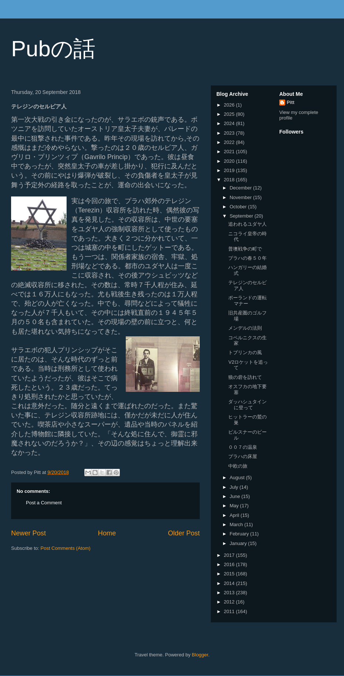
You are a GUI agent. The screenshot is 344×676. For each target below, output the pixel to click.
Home (107, 533)
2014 (230, 583)
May (235, 505)
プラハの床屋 (242, 456)
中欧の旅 (237, 466)
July (235, 487)
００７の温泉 (242, 447)
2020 (230, 161)
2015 (230, 573)
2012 (230, 602)
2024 (230, 123)
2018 (230, 179)
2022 (230, 142)
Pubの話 (53, 48)
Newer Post (28, 533)
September (242, 216)
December (241, 188)
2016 (230, 564)
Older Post (184, 533)
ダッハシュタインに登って (247, 404)
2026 (230, 105)
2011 (230, 611)
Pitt (290, 102)
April (235, 515)
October (239, 206)
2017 (230, 555)
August (238, 477)
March (237, 524)
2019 (230, 170)
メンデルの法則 (245, 328)
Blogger (200, 654)
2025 (230, 114)
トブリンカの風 (245, 352)
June (236, 496)
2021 (230, 151)
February (240, 534)
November (241, 197)
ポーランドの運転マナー (247, 300)
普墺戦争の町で (245, 249)
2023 (230, 133)
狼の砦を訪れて (245, 377)
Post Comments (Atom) (66, 548)
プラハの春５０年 (247, 258)
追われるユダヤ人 (247, 224)
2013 (230, 592)
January (239, 543)
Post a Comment (44, 502)
